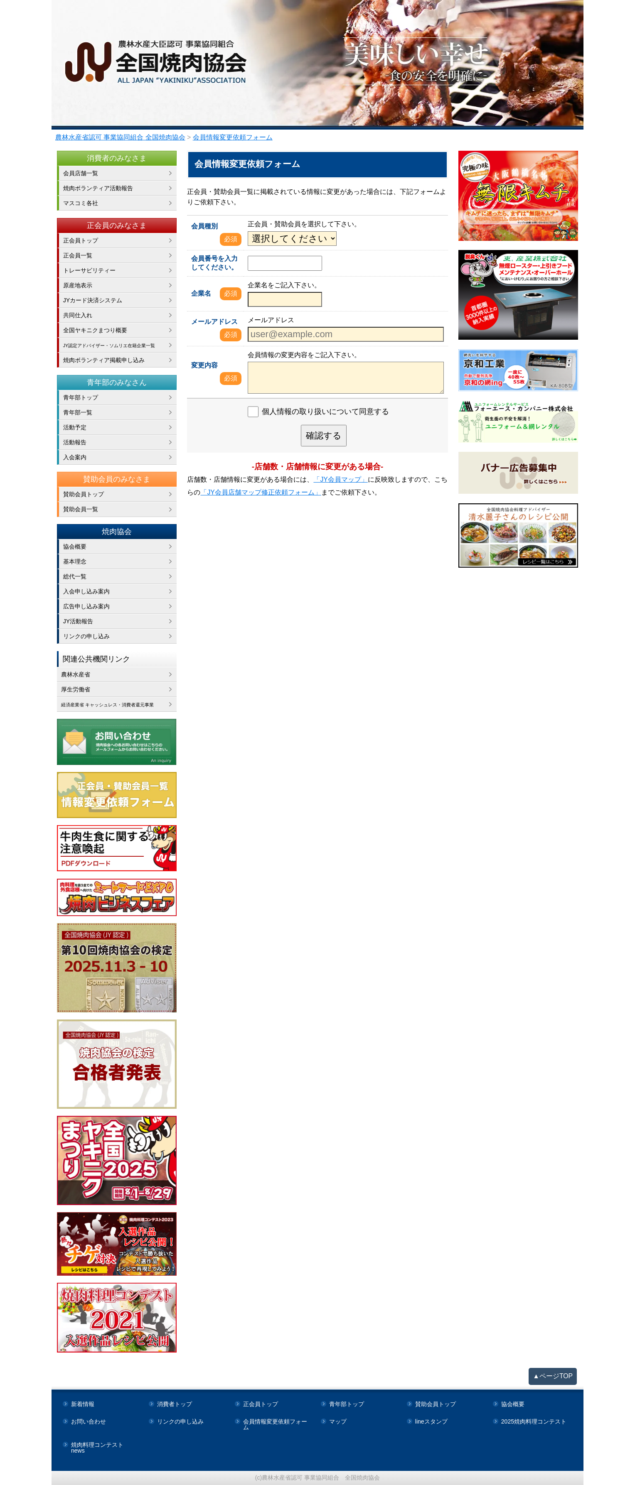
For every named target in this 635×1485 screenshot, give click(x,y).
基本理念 (74, 561)
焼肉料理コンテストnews (97, 1447)
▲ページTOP (553, 1376)
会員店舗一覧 (80, 173)
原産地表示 (77, 285)
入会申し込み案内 (86, 591)
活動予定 (74, 427)
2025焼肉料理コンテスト (533, 1421)
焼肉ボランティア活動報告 (98, 188)
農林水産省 (75, 674)
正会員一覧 (77, 255)
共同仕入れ (77, 315)
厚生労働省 (75, 689)
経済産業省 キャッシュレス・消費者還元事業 (119, 704)
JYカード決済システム (92, 300)
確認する (324, 435)
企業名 (201, 293)
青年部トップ (80, 397)
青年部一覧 (77, 412)
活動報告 (74, 442)
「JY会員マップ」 (340, 479)
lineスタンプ (431, 1421)
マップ (338, 1421)
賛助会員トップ (83, 494)
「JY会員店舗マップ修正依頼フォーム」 (260, 492)
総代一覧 (74, 576)
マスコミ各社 (80, 203)
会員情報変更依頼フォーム (275, 1424)
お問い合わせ (88, 1421)
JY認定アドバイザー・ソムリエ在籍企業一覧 (120, 345)
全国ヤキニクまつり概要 (95, 330)
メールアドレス (214, 321)
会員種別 (204, 226)
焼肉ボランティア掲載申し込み (104, 360)
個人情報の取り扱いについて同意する (325, 412)
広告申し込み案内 (86, 606)
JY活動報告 (78, 621)
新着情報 (82, 1404)
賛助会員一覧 (80, 509)
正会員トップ (80, 240)
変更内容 (204, 365)
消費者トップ (174, 1404)
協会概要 (74, 546)
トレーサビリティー (89, 270)
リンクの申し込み (86, 636)
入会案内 (74, 457)
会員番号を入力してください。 (214, 263)
